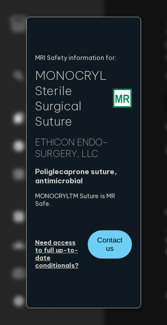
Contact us (109, 244)
